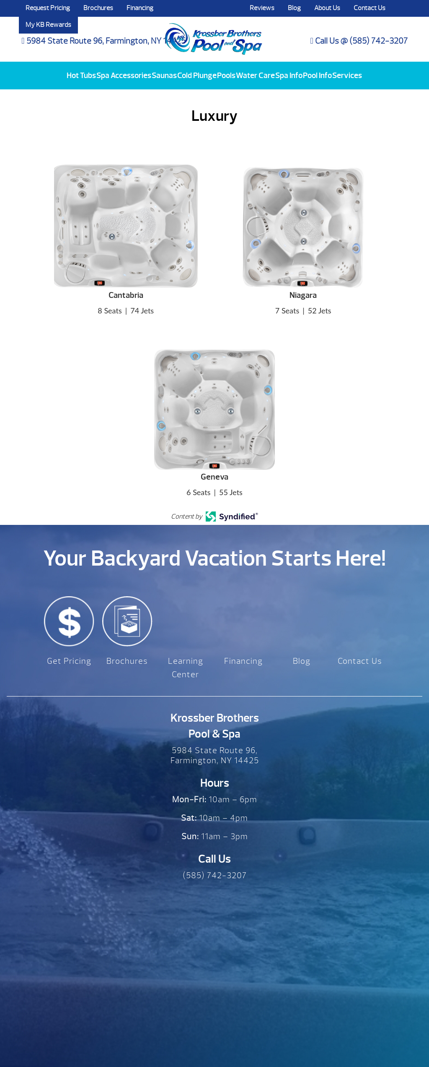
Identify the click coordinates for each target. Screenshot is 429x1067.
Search (400, 8)
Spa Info (288, 75)
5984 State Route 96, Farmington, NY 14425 (103, 41)
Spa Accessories (123, 75)
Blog (294, 8)
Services (347, 75)
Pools (226, 75)
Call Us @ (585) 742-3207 (359, 41)
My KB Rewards (48, 25)
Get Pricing (69, 661)
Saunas (164, 75)
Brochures (98, 8)
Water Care (255, 75)
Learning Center (185, 668)
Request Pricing (48, 8)
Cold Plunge (197, 75)
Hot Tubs (81, 75)
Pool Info (317, 75)
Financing (140, 8)
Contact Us (369, 8)
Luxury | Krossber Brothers (213, 30)
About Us (327, 8)
